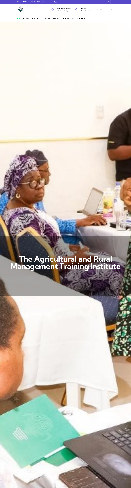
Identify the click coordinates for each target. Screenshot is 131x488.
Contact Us (65, 18)
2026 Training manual (78, 18)
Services (47, 18)
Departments (36, 18)
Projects (55, 18)
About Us (26, 18)
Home (19, 18)
